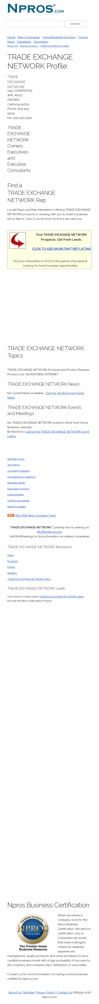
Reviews (12, 572)
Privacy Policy (46, 992)
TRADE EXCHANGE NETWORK (54, 46)
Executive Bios (15, 494)
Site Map (29, 992)
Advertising (40, 41)
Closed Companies (18, 500)
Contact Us (64, 992)
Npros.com (12, 46)
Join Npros (13, 464)
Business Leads (16, 482)
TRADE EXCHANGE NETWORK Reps (29, 579)
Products (12, 561)
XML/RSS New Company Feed (35, 515)
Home (11, 37)
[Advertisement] (63, 130)
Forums (83, 37)
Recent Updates (16, 506)
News (11, 41)
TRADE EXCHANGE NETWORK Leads (61, 596)
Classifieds (24, 41)
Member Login (16, 458)
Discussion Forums (18, 488)
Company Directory (18, 470)
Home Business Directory (59, 37)
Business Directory (29, 46)
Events (11, 566)
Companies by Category (21, 476)
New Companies (29, 37)
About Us (14, 992)
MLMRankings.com (49, 532)
